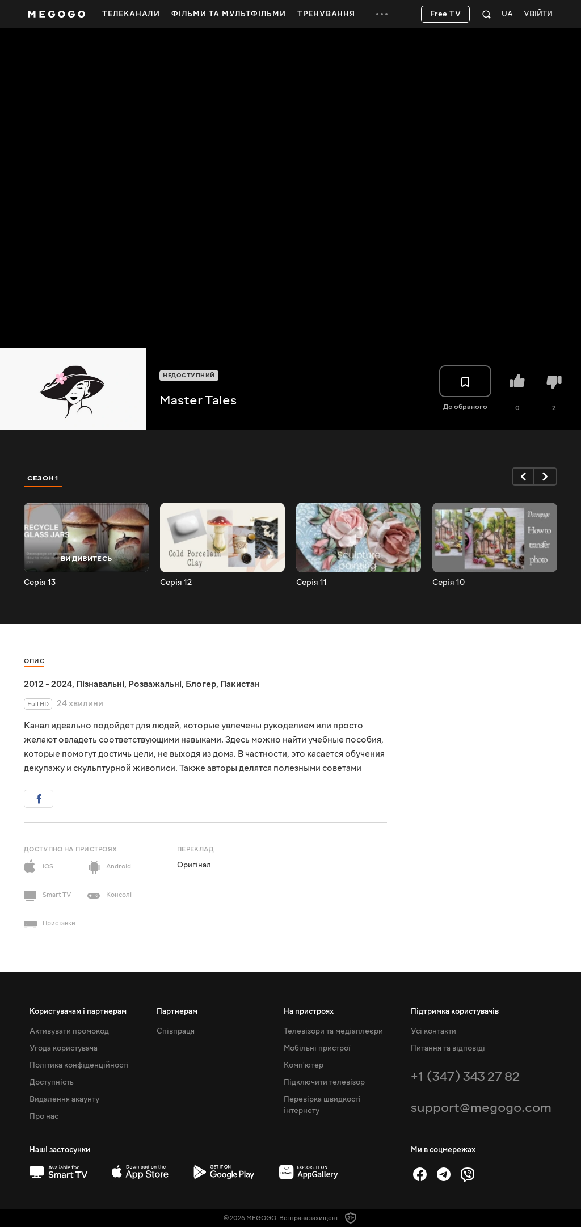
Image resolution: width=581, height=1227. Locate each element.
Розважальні (155, 684)
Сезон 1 (43, 478)
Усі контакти (433, 1031)
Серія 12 (176, 582)
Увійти (538, 14)
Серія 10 (448, 582)
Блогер (201, 684)
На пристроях (309, 1011)
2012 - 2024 (48, 684)
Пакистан (240, 684)
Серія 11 (311, 582)
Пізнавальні (100, 684)
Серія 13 (40, 582)
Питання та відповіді (448, 1048)
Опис (34, 661)
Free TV (445, 14)
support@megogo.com (481, 1107)
